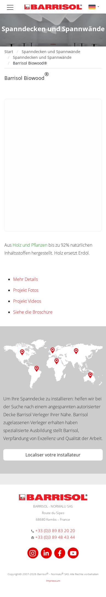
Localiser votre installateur (53, 455)
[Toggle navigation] (10, 7)
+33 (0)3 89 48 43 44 (55, 537)
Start (8, 51)
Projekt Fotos (25, 290)
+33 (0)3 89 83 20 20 (55, 530)
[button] (94, 6)
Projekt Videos (27, 301)
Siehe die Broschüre (33, 312)
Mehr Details (25, 279)
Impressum (53, 581)
